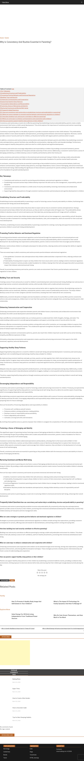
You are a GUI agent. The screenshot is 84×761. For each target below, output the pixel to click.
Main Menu (5, 2)
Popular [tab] (14, 670)
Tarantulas (33, 755)
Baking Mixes (16, 679)
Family (7, 38)
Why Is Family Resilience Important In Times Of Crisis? (18, 628)
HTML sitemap (34, 758)
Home (2, 38)
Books (5, 755)
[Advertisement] (42, 22)
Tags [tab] (14, 674)
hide (13, 89)
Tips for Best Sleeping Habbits (21, 717)
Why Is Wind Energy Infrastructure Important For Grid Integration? (63, 628)
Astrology (6, 749)
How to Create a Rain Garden (21, 698)
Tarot (5, 758)
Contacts (59, 749)
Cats (31, 749)
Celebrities (6, 752)
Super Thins (16, 688)
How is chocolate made (19, 708)
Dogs (31, 752)
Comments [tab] (14, 672)
